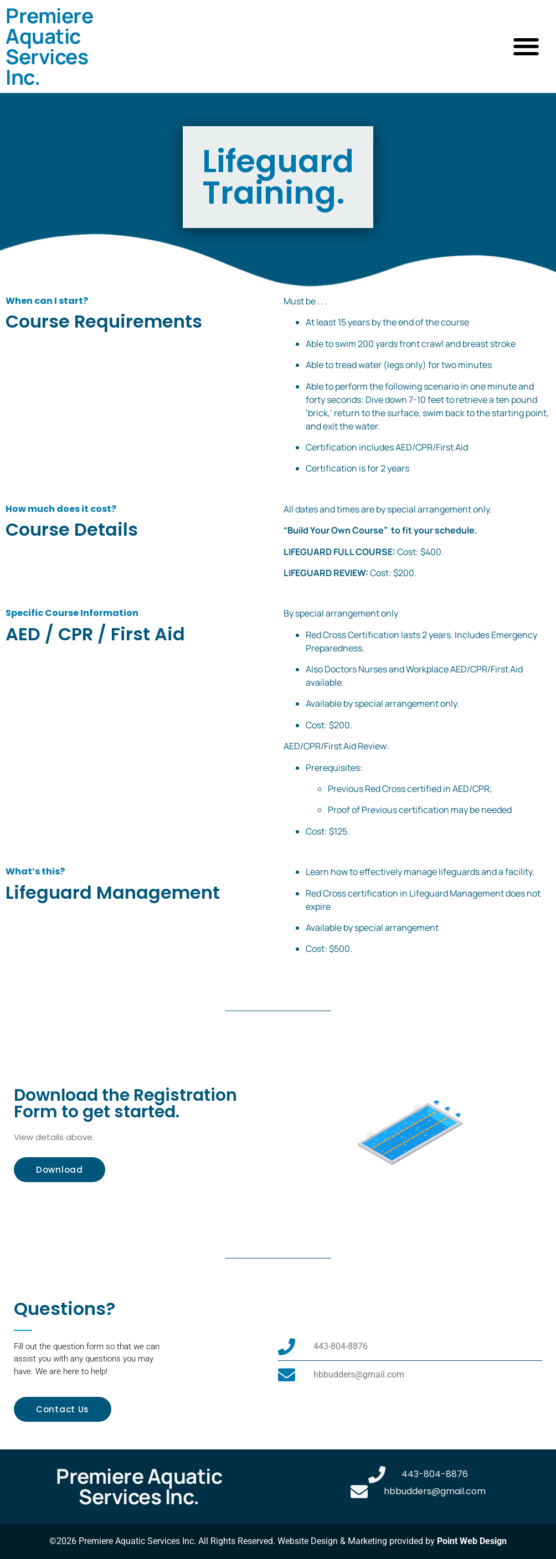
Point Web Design (472, 1541)
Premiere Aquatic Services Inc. (49, 46)
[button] (526, 47)
